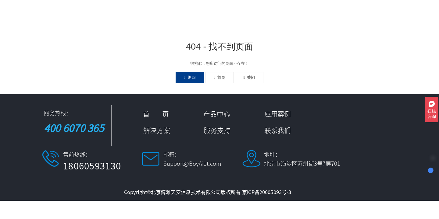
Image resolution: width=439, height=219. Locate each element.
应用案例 (264, 15)
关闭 (249, 77)
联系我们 (400, 15)
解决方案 (298, 15)
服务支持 (366, 15)
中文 (424, 14)
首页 (219, 77)
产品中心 (230, 15)
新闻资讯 (332, 15)
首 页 (200, 15)
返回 (189, 77)
